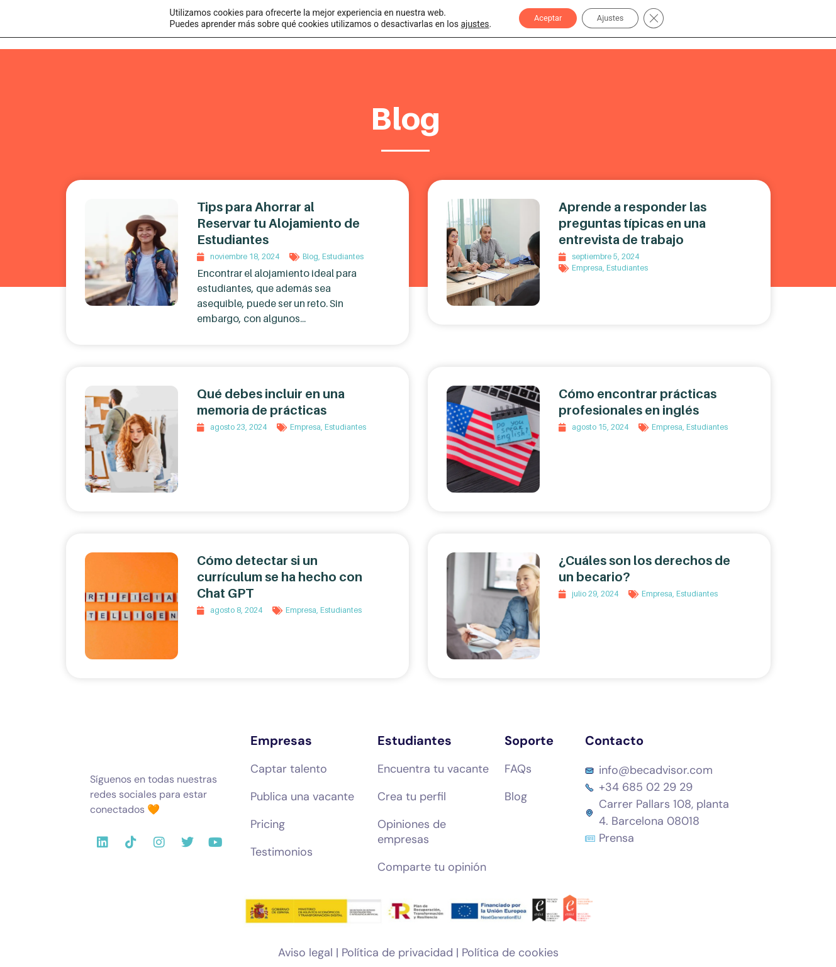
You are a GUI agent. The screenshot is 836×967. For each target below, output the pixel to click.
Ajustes (614, 19)
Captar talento (288, 768)
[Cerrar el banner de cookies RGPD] (664, 19)
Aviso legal (305, 952)
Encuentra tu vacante (433, 768)
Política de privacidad (397, 952)
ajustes (463, 25)
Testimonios (281, 851)
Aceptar (542, 19)
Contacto (614, 740)
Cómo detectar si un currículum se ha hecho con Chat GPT (279, 577)
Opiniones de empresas (411, 832)
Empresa (587, 267)
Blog (310, 256)
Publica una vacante (302, 796)
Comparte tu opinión (431, 867)
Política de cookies (510, 952)
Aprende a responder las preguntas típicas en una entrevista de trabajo (632, 223)
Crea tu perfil (411, 796)
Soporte (529, 740)
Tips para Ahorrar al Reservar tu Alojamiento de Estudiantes (278, 223)
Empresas (281, 740)
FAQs (518, 768)
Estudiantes (343, 256)
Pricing (267, 824)
